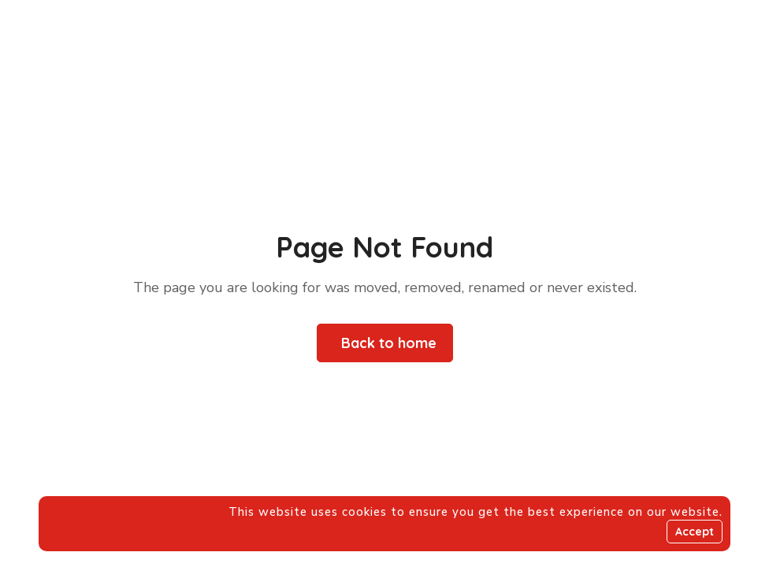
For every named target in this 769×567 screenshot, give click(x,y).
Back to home (389, 343)
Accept (694, 531)
